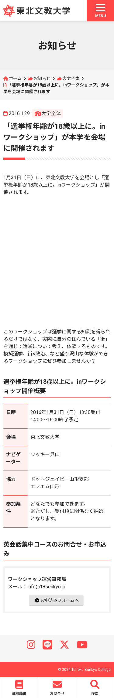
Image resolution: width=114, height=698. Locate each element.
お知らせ (41, 78)
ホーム (15, 78)
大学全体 (70, 78)
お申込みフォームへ (57, 600)
